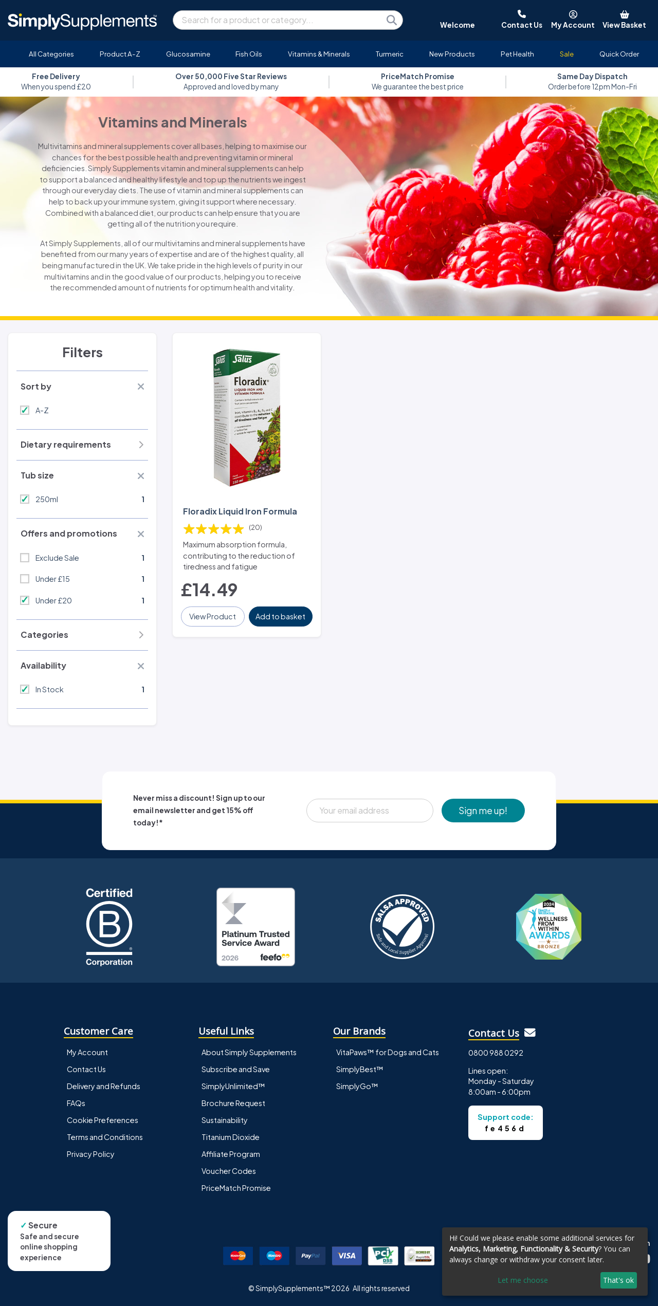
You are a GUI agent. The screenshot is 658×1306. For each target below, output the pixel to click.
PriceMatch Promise (236, 1187)
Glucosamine (188, 53)
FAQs (76, 1103)
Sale (567, 53)
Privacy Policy (91, 1153)
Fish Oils (248, 53)
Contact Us (86, 1069)
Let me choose (523, 1280)
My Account (87, 1052)
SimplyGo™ (357, 1086)
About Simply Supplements (249, 1052)
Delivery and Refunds (103, 1086)
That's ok (618, 1280)
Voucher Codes (229, 1170)
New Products (452, 53)
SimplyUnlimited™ (233, 1086)
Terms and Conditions (105, 1137)
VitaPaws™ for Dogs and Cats (387, 1052)
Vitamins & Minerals (319, 53)
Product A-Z (120, 53)
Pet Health (517, 53)
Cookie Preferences (102, 1120)
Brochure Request (233, 1103)
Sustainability (225, 1120)
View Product (212, 616)
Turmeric (390, 53)
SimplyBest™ (359, 1069)
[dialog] (545, 1261)
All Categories (51, 53)
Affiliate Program (231, 1153)
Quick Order (619, 53)
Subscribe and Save (236, 1069)
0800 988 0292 (495, 1052)
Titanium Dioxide (231, 1137)
